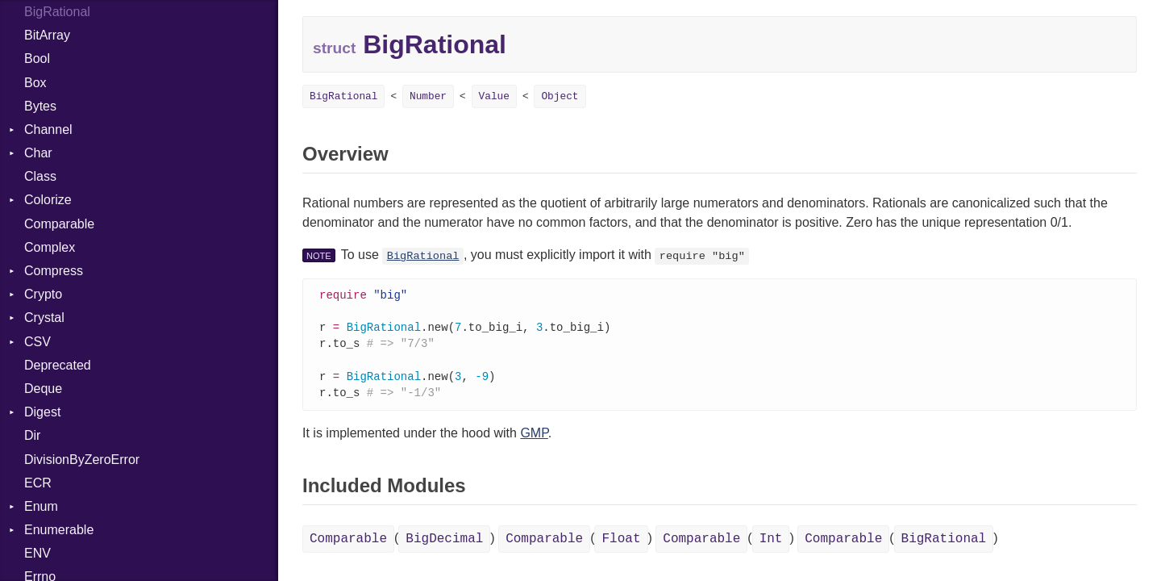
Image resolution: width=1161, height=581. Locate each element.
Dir (32, 435)
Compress (53, 271)
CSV (37, 342)
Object (559, 96)
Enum (41, 506)
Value (494, 96)
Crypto (43, 294)
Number (428, 96)
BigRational (343, 96)
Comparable (59, 224)
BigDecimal (444, 544)
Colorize (48, 200)
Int (771, 544)
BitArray (47, 35)
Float (620, 544)
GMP (533, 438)
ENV (37, 553)
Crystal (44, 317)
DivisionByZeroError (81, 459)
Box (35, 83)
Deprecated (57, 365)
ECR (38, 483)
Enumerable (59, 530)
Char (38, 153)
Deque (43, 388)
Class (40, 176)
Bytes (40, 106)
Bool (37, 58)
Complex (49, 247)
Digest (42, 412)
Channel (48, 129)
